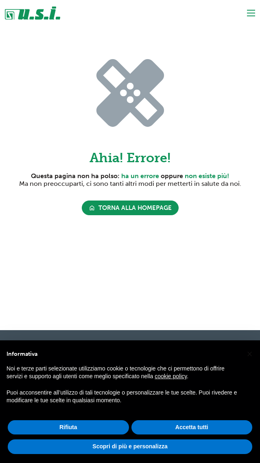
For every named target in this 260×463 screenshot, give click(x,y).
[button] (249, 353)
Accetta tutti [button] (191, 427)
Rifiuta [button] (68, 427)
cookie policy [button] (171, 376)
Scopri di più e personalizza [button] (129, 446)
